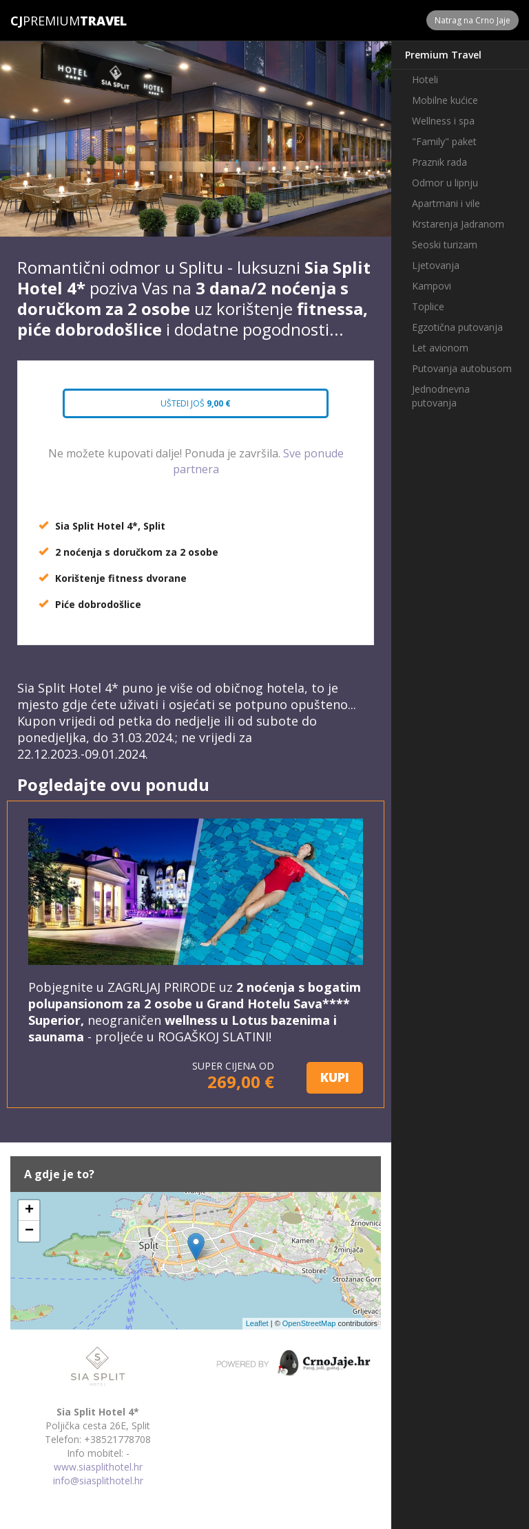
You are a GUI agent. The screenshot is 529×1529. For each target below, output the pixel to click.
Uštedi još (195, 403)
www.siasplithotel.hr (98, 1466)
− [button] (29, 1231)
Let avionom (440, 347)
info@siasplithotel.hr (98, 1480)
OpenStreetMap (309, 1323)
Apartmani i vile (446, 203)
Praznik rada (439, 162)
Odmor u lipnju (445, 182)
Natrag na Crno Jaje (472, 20)
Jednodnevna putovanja (441, 395)
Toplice (428, 306)
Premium (45, 20)
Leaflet (257, 1323)
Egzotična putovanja (457, 327)
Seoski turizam (444, 244)
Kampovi (431, 285)
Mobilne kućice (445, 100)
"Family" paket (444, 141)
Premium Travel (443, 54)
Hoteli (425, 79)
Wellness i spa (443, 120)
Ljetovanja (435, 265)
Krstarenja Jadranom (458, 223)
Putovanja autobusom (462, 368)
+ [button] (29, 1210)
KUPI (334, 1077)
